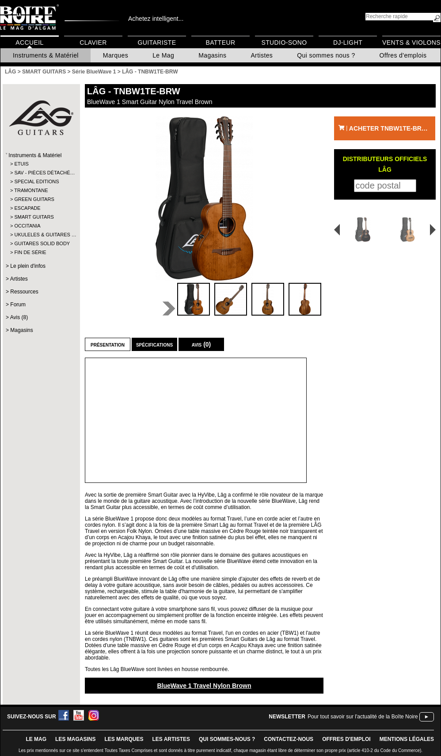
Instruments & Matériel (46, 55)
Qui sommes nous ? (326, 55)
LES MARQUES (123, 739)
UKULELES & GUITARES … (41, 234)
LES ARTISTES (171, 739)
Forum (18, 304)
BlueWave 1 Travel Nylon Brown (204, 685)
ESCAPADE (27, 208)
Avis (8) (19, 317)
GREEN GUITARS (34, 199)
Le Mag (163, 55)
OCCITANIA (27, 225)
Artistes (262, 55)
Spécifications (154, 344)
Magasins (212, 55)
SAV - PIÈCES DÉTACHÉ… (41, 172)
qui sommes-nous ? (227, 739)
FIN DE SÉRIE (30, 252)
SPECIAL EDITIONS (36, 181)
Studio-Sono (284, 42)
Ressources (24, 292)
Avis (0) (201, 344)
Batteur (220, 42)
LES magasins (75, 739)
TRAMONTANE (31, 190)
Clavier (93, 42)
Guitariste (157, 42)
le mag (36, 739)
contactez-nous (288, 739)
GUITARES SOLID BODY (41, 243)
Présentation (108, 344)
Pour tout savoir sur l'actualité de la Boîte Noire (363, 717)
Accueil (29, 42)
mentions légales (407, 739)
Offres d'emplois (403, 55)
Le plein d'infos (28, 266)
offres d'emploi (346, 739)
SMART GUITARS (33, 217)
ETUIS (21, 163)
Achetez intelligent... (155, 18)
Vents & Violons (411, 42)
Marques (115, 55)
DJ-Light (347, 42)
